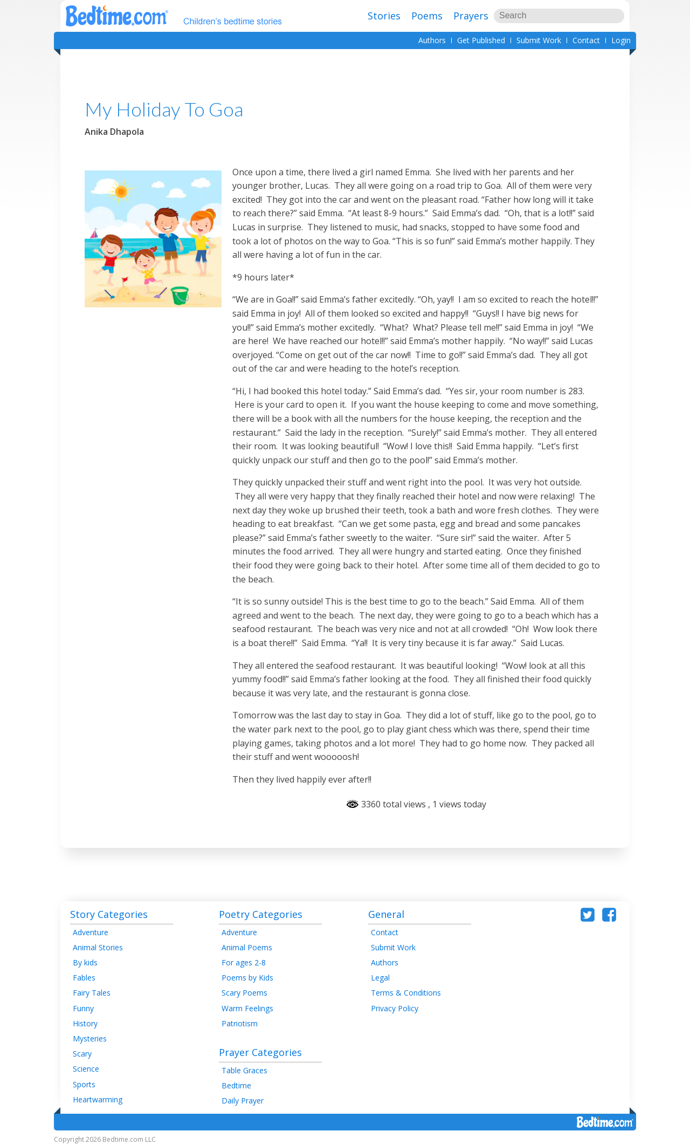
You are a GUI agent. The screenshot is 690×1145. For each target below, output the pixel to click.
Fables (84, 977)
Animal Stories (98, 947)
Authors (432, 40)
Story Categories (109, 914)
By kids (85, 962)
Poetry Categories (260, 914)
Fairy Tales (92, 993)
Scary (82, 1053)
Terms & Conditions (406, 993)
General (386, 914)
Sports (84, 1084)
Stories (384, 15)
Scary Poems (244, 993)
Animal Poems (247, 947)
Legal (380, 977)
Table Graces (244, 1070)
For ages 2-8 (244, 962)
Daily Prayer (243, 1100)
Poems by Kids (247, 977)
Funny (83, 1008)
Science (86, 1069)
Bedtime (236, 1085)
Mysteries (90, 1038)
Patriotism (240, 1023)
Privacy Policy (394, 1008)
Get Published (481, 40)
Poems (427, 15)
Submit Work (538, 40)
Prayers (470, 15)
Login (621, 40)
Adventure (90, 932)
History (85, 1023)
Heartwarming (97, 1099)
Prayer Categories (260, 1052)
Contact (586, 40)
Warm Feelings (247, 1008)
